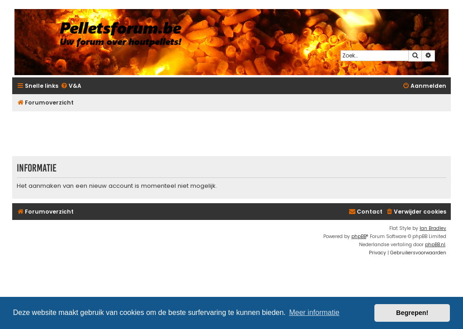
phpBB (358, 236)
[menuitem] (71, 86)
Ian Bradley (433, 228)
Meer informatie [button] (314, 312)
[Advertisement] (231, 133)
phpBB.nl (435, 244)
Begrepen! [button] (412, 312)
